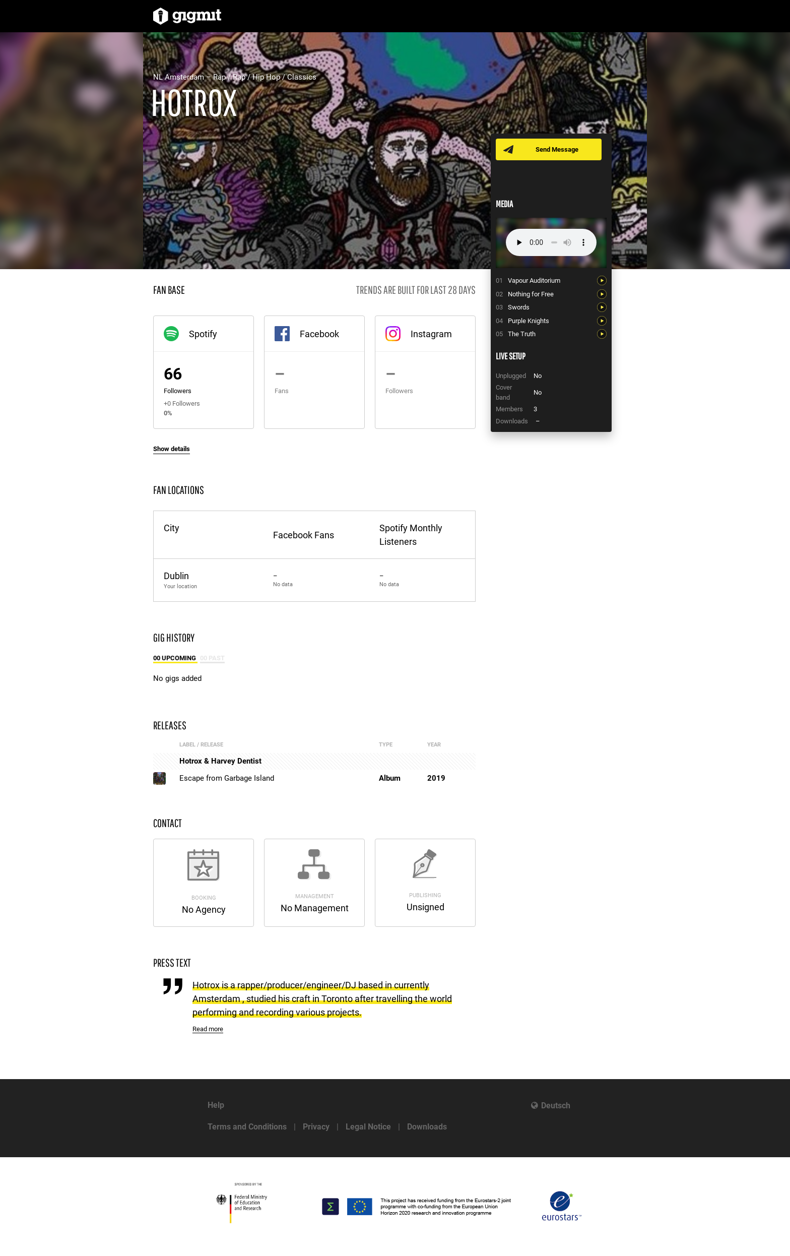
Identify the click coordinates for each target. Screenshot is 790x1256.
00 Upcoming (175, 658)
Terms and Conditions (247, 1127)
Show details (171, 449)
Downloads (427, 1127)
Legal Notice (368, 1127)
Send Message (557, 149)
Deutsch (555, 1105)
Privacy (316, 1127)
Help (216, 1105)
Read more (207, 1029)
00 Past (212, 658)
